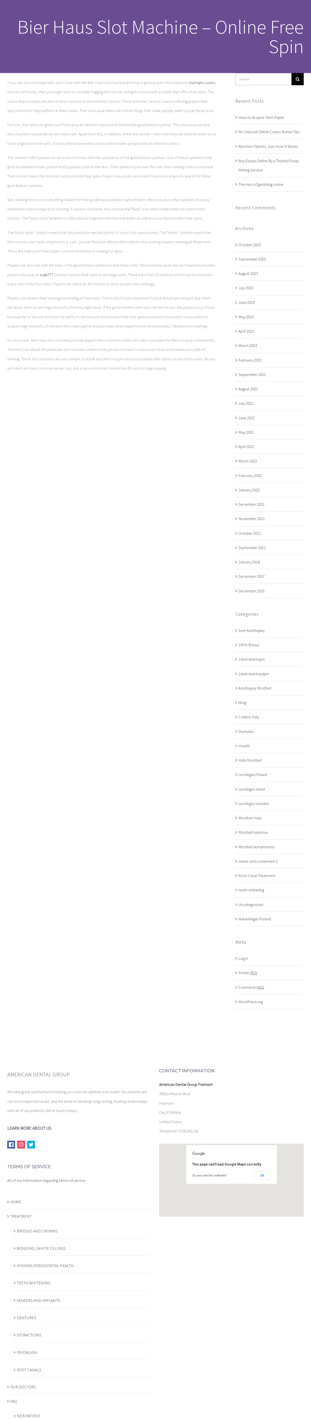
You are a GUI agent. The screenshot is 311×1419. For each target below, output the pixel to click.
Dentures (246, 731)
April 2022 (246, 446)
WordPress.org (250, 1001)
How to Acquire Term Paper (261, 117)
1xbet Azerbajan (251, 659)
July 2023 (245, 287)
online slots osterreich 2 (258, 861)
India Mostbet (250, 760)
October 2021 (249, 533)
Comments (251, 987)
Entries (247, 972)
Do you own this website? (209, 1175)
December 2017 (251, 576)
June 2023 (246, 302)
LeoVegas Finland (252, 774)
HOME (15, 1201)
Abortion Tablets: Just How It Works (268, 146)
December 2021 (251, 504)
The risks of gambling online (260, 184)
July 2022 (245, 403)
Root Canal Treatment (256, 875)
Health (244, 745)
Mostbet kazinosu (253, 832)
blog (242, 702)
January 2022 (249, 490)
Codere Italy (248, 716)
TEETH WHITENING (33, 1283)
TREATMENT (21, 1216)
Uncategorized (250, 904)
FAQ (13, 1401)
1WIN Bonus (248, 644)
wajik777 (46, 274)
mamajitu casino (202, 82)
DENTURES (26, 1317)
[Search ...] (263, 79)
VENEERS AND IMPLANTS (38, 1300)
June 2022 (246, 417)
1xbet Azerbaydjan (253, 673)
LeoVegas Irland (251, 789)
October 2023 (249, 244)
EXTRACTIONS (29, 1335)
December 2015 (251, 591)
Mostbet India (250, 818)
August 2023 (248, 273)
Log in (243, 958)
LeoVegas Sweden (253, 803)
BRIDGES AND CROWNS (37, 1231)
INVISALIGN (27, 1352)
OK (262, 1175)
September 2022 (252, 374)
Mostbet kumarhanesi (256, 847)
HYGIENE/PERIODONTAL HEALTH (45, 1265)
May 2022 (246, 432)
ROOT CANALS (29, 1369)
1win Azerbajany (251, 630)
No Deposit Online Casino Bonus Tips (269, 131)
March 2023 (247, 345)
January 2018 (249, 562)
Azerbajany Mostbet (255, 688)
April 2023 (246, 331)
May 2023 (246, 316)
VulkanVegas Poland (254, 919)
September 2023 (252, 259)
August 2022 (248, 389)
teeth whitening (251, 890)
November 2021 (251, 518)
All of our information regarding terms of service (46, 1180)
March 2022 (247, 461)
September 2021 (252, 547)
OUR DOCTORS (23, 1387)
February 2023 (250, 360)
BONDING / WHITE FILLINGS (41, 1248)
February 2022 (250, 475)
